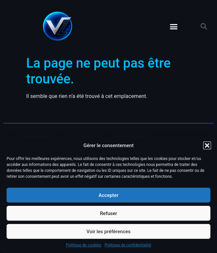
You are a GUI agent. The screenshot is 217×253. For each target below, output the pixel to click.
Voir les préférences (109, 232)
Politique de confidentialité (127, 245)
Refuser (108, 213)
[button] (207, 145)
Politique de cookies (83, 245)
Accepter (108, 195)
